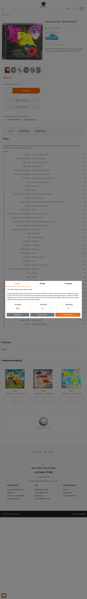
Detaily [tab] (42, 283)
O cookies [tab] (68, 283)
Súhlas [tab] (17, 283)
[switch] (43, 308)
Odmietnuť (18, 315)
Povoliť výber (42, 315)
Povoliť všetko (68, 315)
